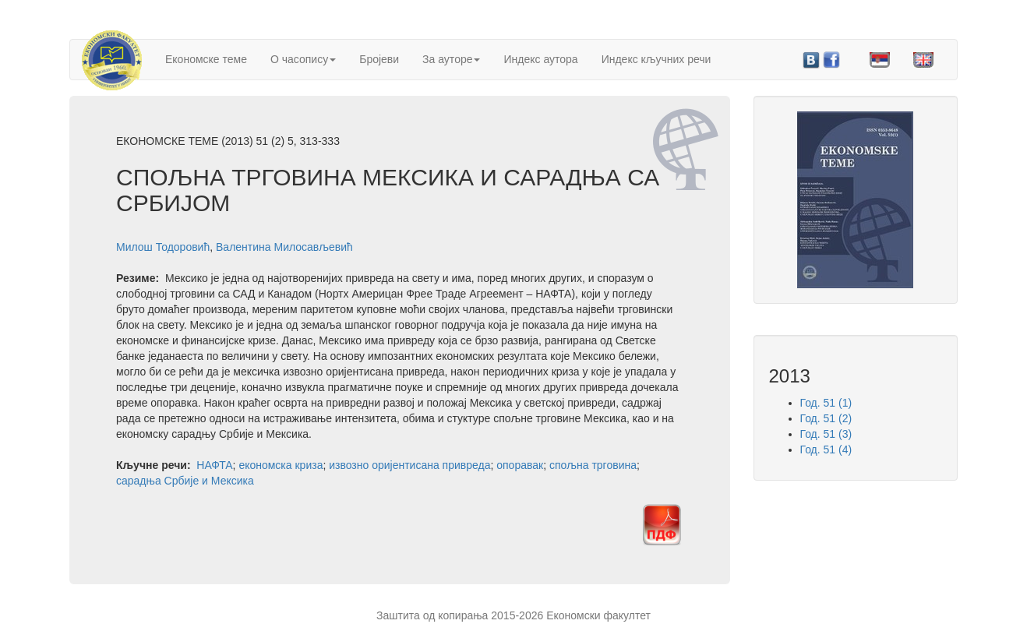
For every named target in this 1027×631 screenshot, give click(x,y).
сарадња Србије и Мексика (185, 480)
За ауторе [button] (451, 59)
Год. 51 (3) (826, 434)
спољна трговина (593, 465)
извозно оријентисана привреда (409, 465)
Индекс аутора (540, 59)
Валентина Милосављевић (284, 247)
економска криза (280, 465)
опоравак (519, 465)
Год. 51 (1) (826, 403)
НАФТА (214, 465)
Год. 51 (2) (826, 418)
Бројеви (379, 59)
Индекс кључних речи (656, 59)
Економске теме (206, 59)
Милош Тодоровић (163, 247)
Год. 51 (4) (826, 449)
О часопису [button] (303, 59)
